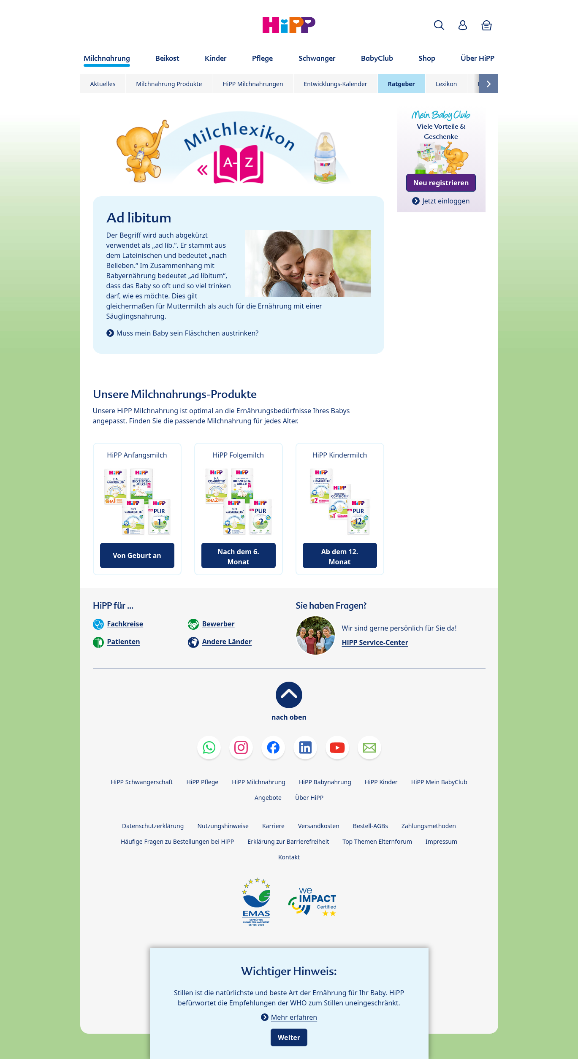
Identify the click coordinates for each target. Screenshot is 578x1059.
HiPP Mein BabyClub (439, 782)
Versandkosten (318, 826)
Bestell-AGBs (370, 826)
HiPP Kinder (381, 782)
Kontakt (289, 857)
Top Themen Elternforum (377, 841)
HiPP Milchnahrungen (253, 84)
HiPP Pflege (202, 782)
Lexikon (446, 84)
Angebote (268, 798)
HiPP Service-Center (375, 642)
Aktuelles (103, 84)
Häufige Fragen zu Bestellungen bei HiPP (177, 841)
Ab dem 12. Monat (339, 556)
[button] (439, 25)
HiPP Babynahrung (325, 782)
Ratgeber (401, 84)
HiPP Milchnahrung (258, 782)
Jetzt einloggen (445, 201)
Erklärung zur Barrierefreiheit (288, 841)
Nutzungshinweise (223, 826)
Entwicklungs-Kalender (335, 84)
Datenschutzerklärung (153, 826)
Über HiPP (309, 798)
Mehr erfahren (294, 1017)
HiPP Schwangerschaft (142, 782)
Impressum (441, 841)
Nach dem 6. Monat (238, 556)
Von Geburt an (137, 555)
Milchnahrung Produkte (169, 84)
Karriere (273, 826)
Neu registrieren (441, 182)
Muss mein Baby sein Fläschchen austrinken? (188, 333)
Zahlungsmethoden (429, 826)
